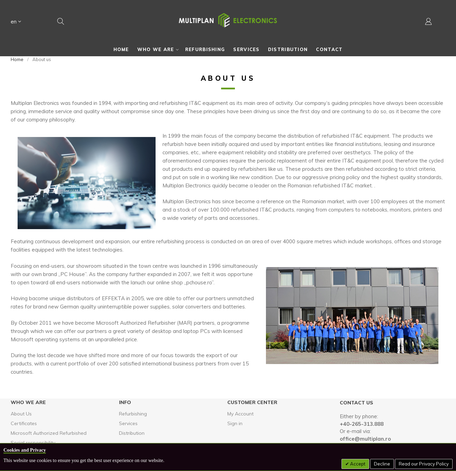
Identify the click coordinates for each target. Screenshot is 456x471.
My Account (240, 414)
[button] (16, 22)
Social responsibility (33, 443)
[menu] (228, 49)
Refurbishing (133, 414)
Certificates (24, 423)
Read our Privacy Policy (424, 464)
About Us (21, 414)
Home (17, 59)
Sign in (234, 423)
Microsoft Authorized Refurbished (49, 433)
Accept (357, 464)
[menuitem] (121, 49)
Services (128, 423)
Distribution (132, 433)
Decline (382, 464)
